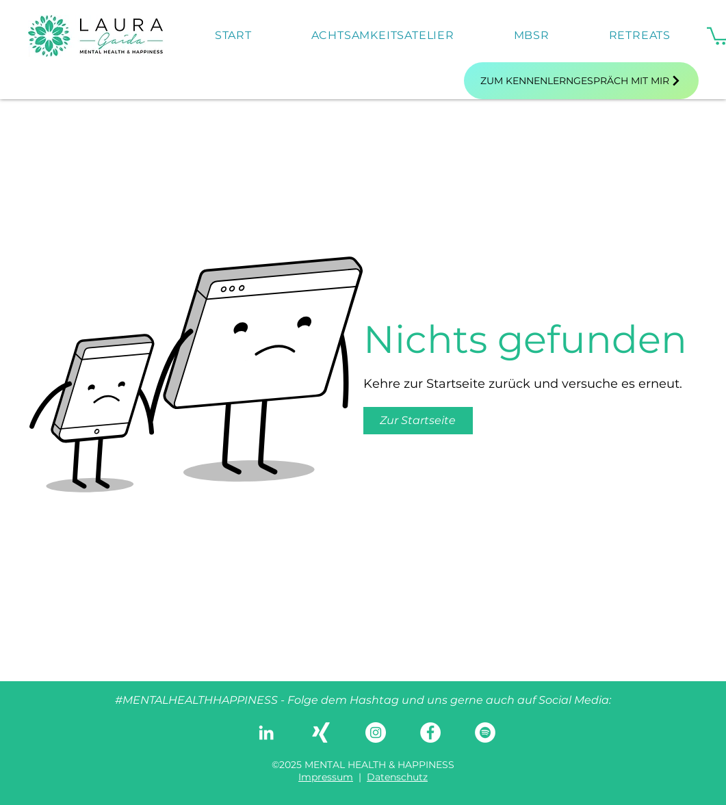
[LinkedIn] (266, 732)
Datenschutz (397, 777)
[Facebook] (430, 732)
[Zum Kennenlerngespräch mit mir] (581, 80)
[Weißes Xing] (321, 732)
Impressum (325, 777)
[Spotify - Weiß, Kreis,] (485, 732)
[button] (418, 420)
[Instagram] (375, 732)
